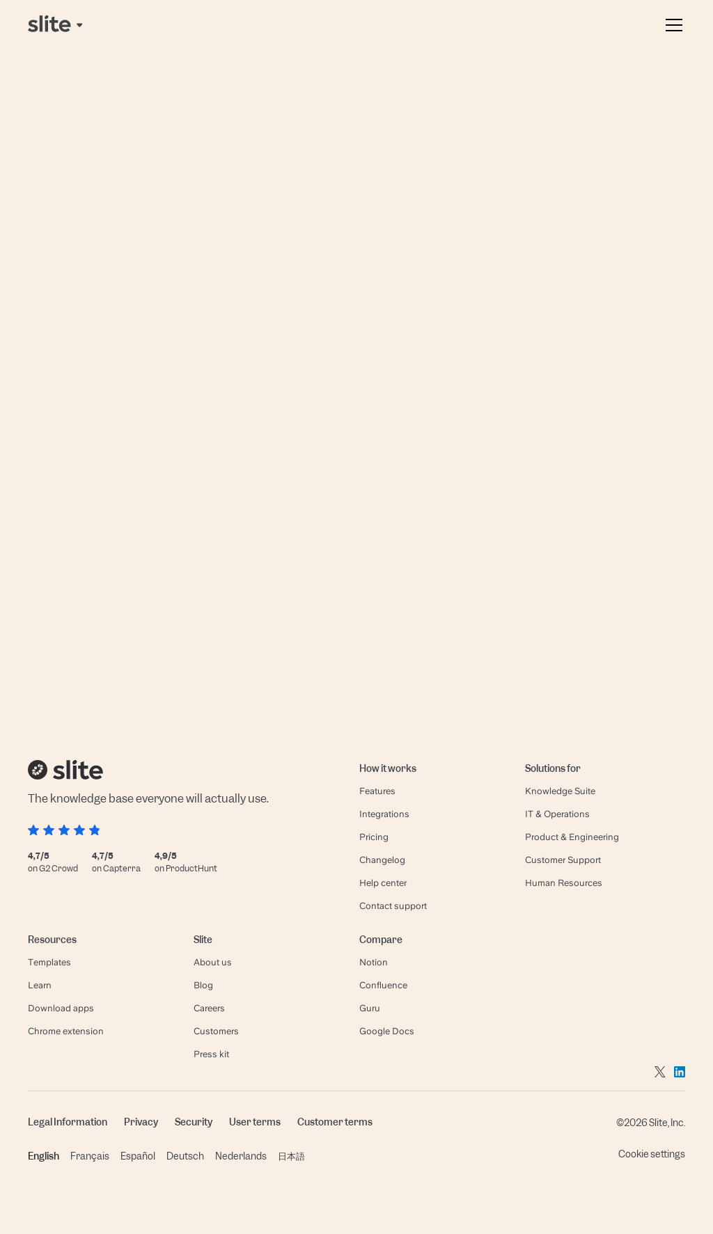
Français (89, 1156)
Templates (49, 962)
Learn (40, 985)
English (43, 1156)
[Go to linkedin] (679, 1071)
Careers (209, 1008)
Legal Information (67, 1122)
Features (377, 791)
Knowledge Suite (560, 791)
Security (193, 1122)
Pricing (374, 837)
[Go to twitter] (660, 1071)
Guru (369, 1008)
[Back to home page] (56, 25)
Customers (216, 1031)
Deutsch (185, 1156)
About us (213, 962)
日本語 (291, 1156)
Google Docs (386, 1031)
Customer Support (563, 860)
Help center (383, 883)
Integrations (384, 814)
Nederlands (241, 1156)
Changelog (382, 860)
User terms (255, 1122)
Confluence (383, 985)
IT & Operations (557, 814)
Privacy (141, 1122)
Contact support (393, 906)
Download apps (61, 1008)
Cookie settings (651, 1154)
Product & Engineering (572, 837)
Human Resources (563, 883)
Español (137, 1156)
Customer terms (335, 1122)
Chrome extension (66, 1031)
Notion (373, 962)
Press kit (211, 1054)
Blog (203, 985)
